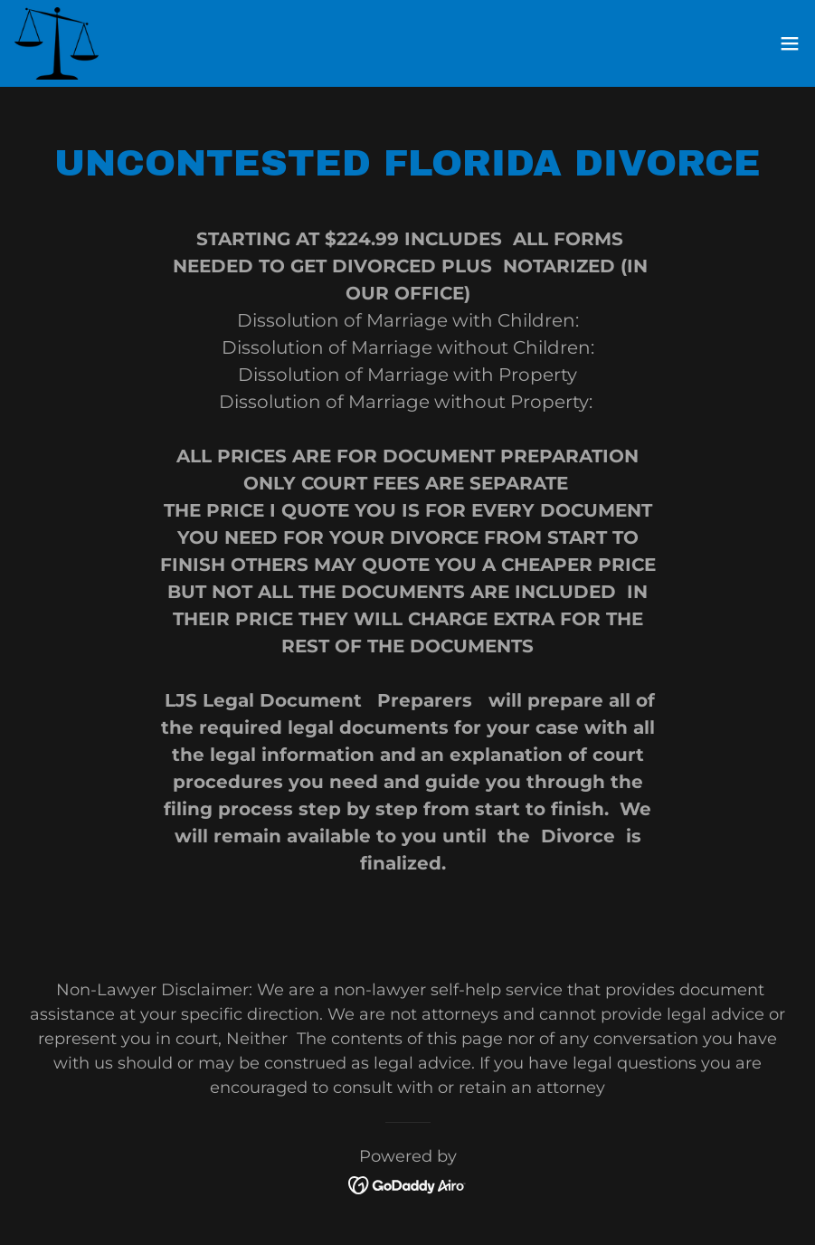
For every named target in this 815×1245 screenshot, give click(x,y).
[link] (56, 43)
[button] (790, 43)
